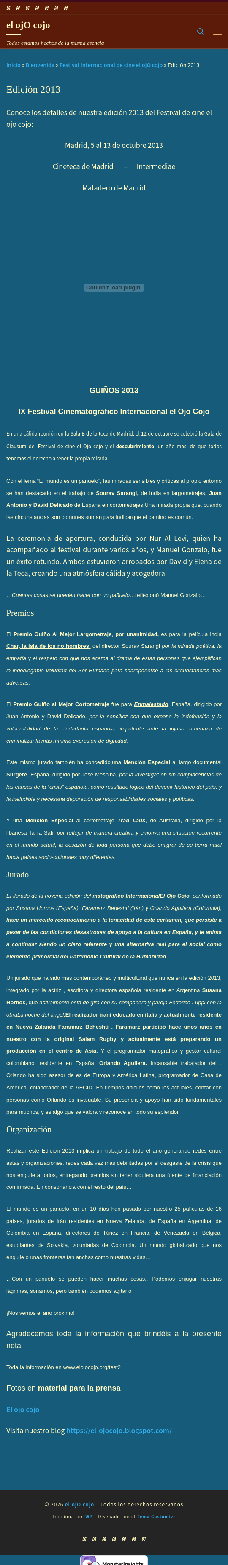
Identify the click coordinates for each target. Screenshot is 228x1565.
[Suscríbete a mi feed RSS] (8, 8)
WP (88, 1517)
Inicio (13, 65)
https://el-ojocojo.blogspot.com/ (119, 1431)
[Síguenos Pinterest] (66, 8)
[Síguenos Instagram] (47, 8)
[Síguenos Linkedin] (56, 8)
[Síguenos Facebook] (18, 8)
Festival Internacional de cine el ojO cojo (111, 65)
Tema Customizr (156, 1517)
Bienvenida (40, 65)
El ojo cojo (22, 1409)
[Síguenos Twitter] (37, 8)
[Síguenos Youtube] (27, 8)
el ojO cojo (80, 1505)
